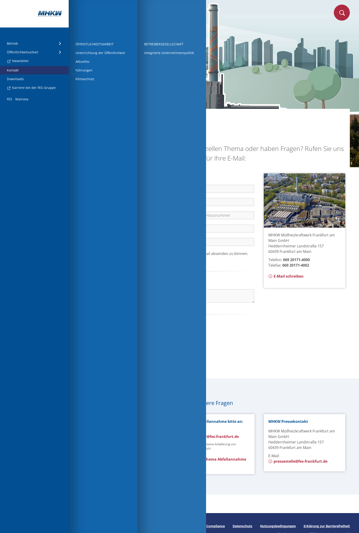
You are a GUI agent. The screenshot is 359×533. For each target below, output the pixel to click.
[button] (123, 325)
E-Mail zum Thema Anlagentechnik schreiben (121, 450)
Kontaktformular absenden (113, 357)
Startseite (93, 116)
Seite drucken (89, 526)
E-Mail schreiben (286, 276)
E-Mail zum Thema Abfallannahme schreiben (212, 462)
